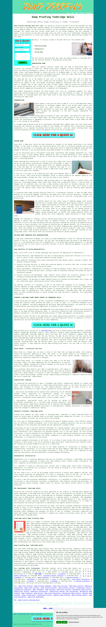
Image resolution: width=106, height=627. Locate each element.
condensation (39, 105)
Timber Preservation (28, 595)
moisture (68, 264)
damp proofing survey (30, 124)
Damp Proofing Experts (79, 595)
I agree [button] (58, 622)
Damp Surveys (38, 593)
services (23, 343)
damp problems (72, 58)
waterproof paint (42, 220)
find (19, 548)
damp (52, 40)
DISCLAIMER (88, 13)
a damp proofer (51, 572)
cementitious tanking (51, 393)
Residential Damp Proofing (82, 589)
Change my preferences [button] (74, 622)
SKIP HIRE (38, 573)
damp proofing (19, 35)
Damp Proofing (50, 589)
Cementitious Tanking (21, 591)
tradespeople (26, 572)
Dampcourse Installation (39, 591)
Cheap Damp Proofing (76, 586)
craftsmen (57, 583)
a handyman (54, 581)
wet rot (45, 86)
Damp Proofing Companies (42, 586)
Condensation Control (83, 588)
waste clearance (43, 577)
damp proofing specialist (56, 402)
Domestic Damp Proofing (62, 595)
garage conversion (20, 575)
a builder (30, 581)
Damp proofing (19, 330)
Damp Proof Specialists (52, 593)
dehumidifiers (39, 255)
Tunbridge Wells (46, 330)
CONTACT (82, 13)
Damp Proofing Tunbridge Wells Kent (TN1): (29, 25)
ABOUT (76, 13)
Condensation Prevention (22, 589)
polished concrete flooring (53, 575)
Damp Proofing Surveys (49, 588)
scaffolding (31, 579)
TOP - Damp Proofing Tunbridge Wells (27, 600)
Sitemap (15, 614)
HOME (68, 13)
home (69, 568)
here (36, 565)
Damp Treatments (38, 589)
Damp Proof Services (26, 586)
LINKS (72, 13)
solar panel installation (81, 579)
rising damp (50, 150)
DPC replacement (84, 507)
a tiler (53, 579)
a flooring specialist (82, 581)
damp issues (23, 231)
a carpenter (62, 573)
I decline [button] (64, 622)
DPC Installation (72, 591)
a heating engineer (71, 577)
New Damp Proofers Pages (23, 614)
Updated (32, 614)
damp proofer (18, 95)
